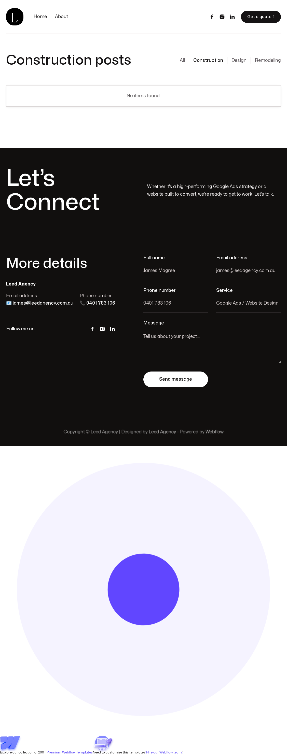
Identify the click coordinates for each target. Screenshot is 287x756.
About (61, 17)
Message (153, 323)
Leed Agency (162, 432)
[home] (14, 16)
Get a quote (261, 17)
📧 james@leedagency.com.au (39, 303)
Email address (231, 258)
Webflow (214, 432)
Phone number (159, 290)
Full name (154, 258)
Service (224, 290)
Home (40, 17)
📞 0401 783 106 (97, 303)
